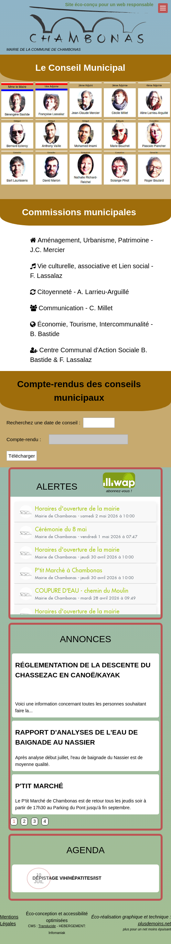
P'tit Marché (39, 786)
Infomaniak (56, 933)
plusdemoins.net (154, 923)
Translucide (47, 926)
